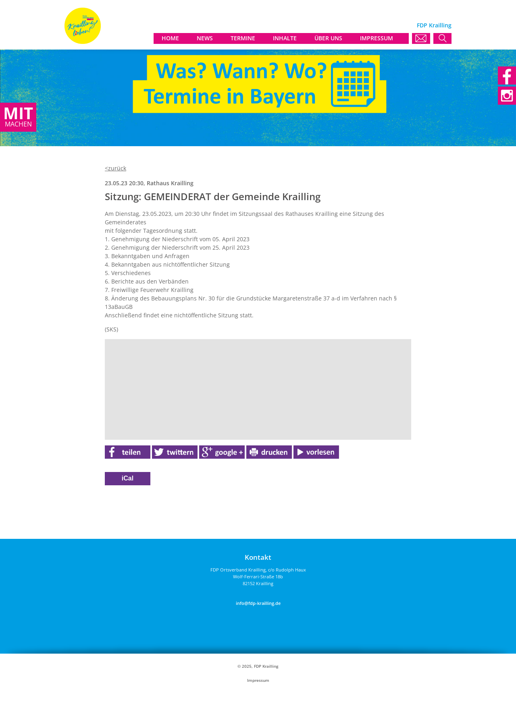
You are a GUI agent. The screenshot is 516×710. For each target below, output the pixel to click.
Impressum (258, 680)
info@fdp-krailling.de (258, 603)
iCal (127, 478)
